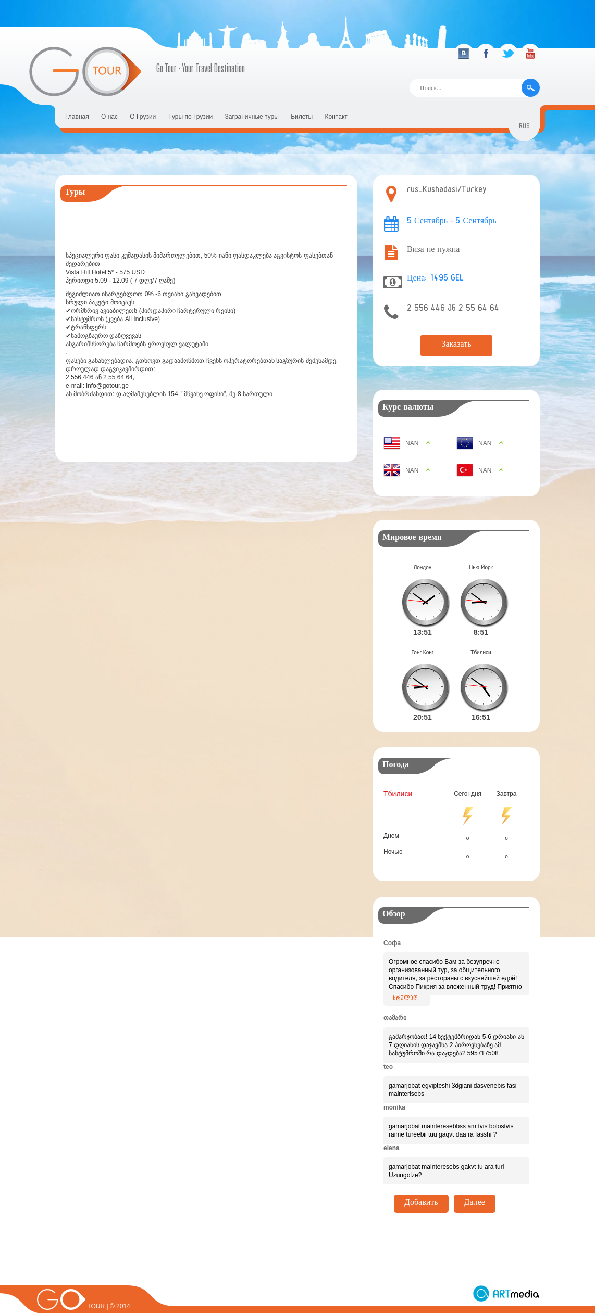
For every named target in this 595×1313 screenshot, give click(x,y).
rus (524, 127)
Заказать (456, 345)
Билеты (302, 116)
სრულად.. (407, 982)
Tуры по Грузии (190, 116)
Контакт (336, 116)
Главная (77, 116)
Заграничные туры (252, 116)
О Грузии (143, 116)
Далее (474, 1187)
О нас (109, 116)
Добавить (421, 1187)
